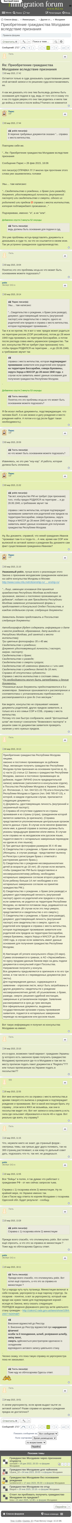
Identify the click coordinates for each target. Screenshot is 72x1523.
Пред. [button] (29, 48)
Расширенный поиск (61, 41)
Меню (9, 13)
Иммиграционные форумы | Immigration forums (30, 19)
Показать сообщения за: (36, 1433)
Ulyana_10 (15, 1472)
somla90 (14, 1463)
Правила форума (11, 35)
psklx (4, 283)
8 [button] (56, 48)
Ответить (9, 41)
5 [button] (44, 48)
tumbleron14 (15, 1483)
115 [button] (63, 48)
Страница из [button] (23, 48)
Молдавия (60, 19)
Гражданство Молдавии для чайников (33, 1469)
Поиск (56, 41)
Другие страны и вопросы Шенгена (46, 19)
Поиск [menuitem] (19, 13)
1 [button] (33, 48)
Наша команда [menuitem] (51, 1514)
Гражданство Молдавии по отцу (30, 1486)
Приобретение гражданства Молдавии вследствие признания (35, 26)
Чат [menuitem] (28, 13)
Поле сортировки (35, 1438)
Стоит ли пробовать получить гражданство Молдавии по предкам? (37, 1496)
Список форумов (12, 19)
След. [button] (68, 48)
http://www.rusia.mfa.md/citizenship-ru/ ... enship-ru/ (30, 582)
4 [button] (40, 48)
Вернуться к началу (69, 106)
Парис (11, 111)
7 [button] (52, 48)
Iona (12, 1500)
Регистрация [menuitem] (55, 13)
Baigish (13, 1489)
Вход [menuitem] (67, 13)
